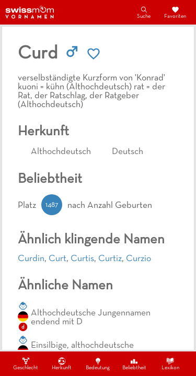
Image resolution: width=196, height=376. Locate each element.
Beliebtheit (134, 363)
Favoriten (175, 12)
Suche (144, 12)
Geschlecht (25, 363)
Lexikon (170, 363)
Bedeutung (98, 363)
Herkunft (62, 363)
